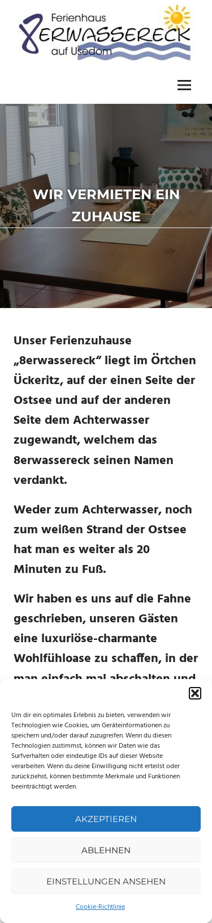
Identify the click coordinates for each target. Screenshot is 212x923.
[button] (195, 693)
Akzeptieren (106, 819)
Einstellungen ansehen (106, 881)
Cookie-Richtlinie (100, 907)
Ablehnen (106, 850)
